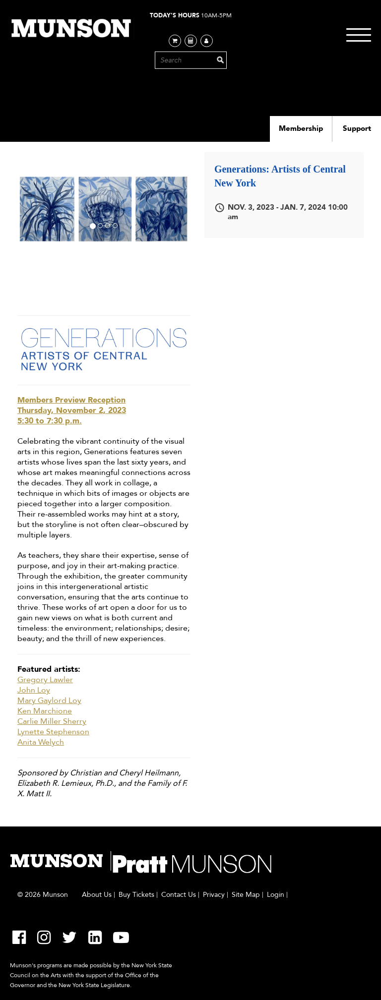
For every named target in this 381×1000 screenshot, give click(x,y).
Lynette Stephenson (53, 732)
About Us (97, 895)
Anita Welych (40, 742)
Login (275, 895)
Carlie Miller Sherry (51, 721)
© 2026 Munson (42, 895)
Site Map (246, 895)
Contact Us (178, 895)
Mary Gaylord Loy (49, 701)
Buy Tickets (136, 895)
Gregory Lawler (45, 680)
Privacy (214, 895)
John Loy (33, 690)
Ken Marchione (44, 711)
